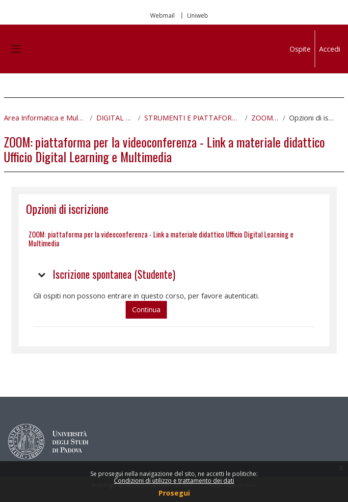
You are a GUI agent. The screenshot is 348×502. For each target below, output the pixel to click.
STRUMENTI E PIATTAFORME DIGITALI (192, 117)
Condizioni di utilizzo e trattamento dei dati (174, 480)
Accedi (329, 49)
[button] (42, 274)
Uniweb (197, 15)
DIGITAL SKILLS (115, 117)
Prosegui (174, 493)
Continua (146, 309)
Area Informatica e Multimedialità (45, 117)
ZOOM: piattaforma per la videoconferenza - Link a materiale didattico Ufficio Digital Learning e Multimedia (161, 238)
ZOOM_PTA (265, 117)
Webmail (162, 15)
